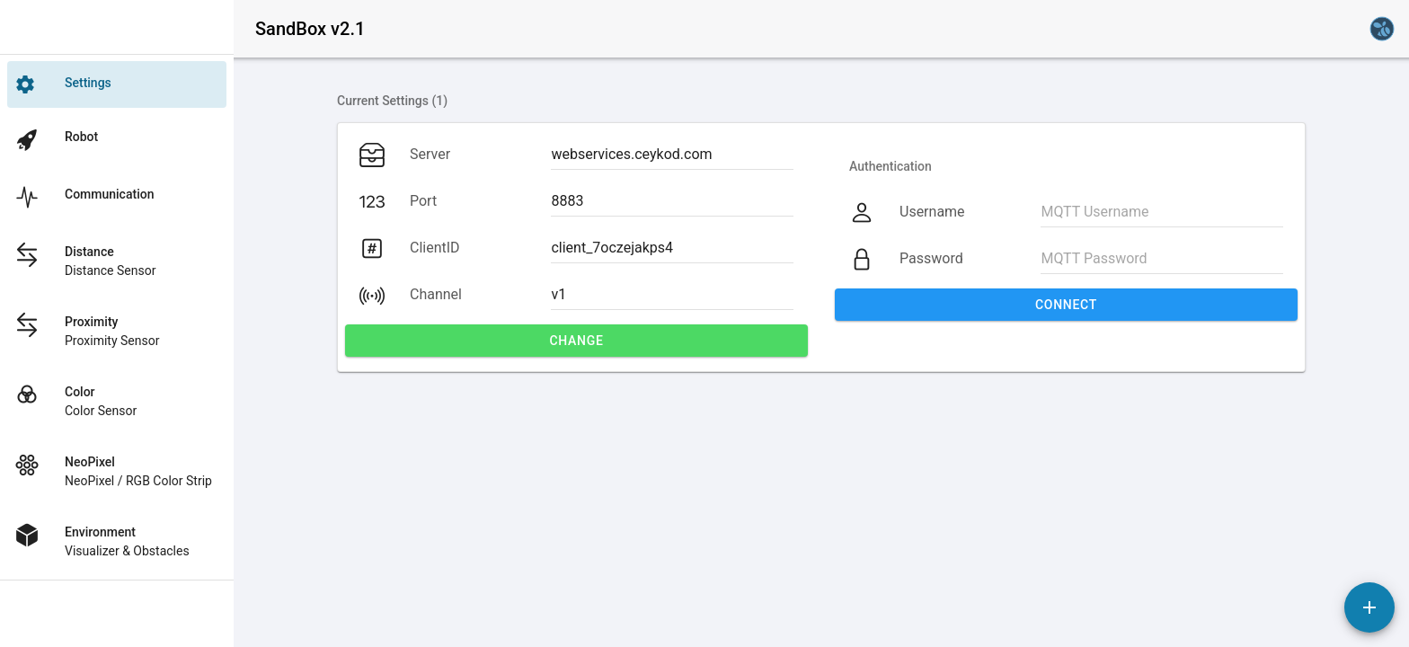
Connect (1066, 304)
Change (576, 340)
